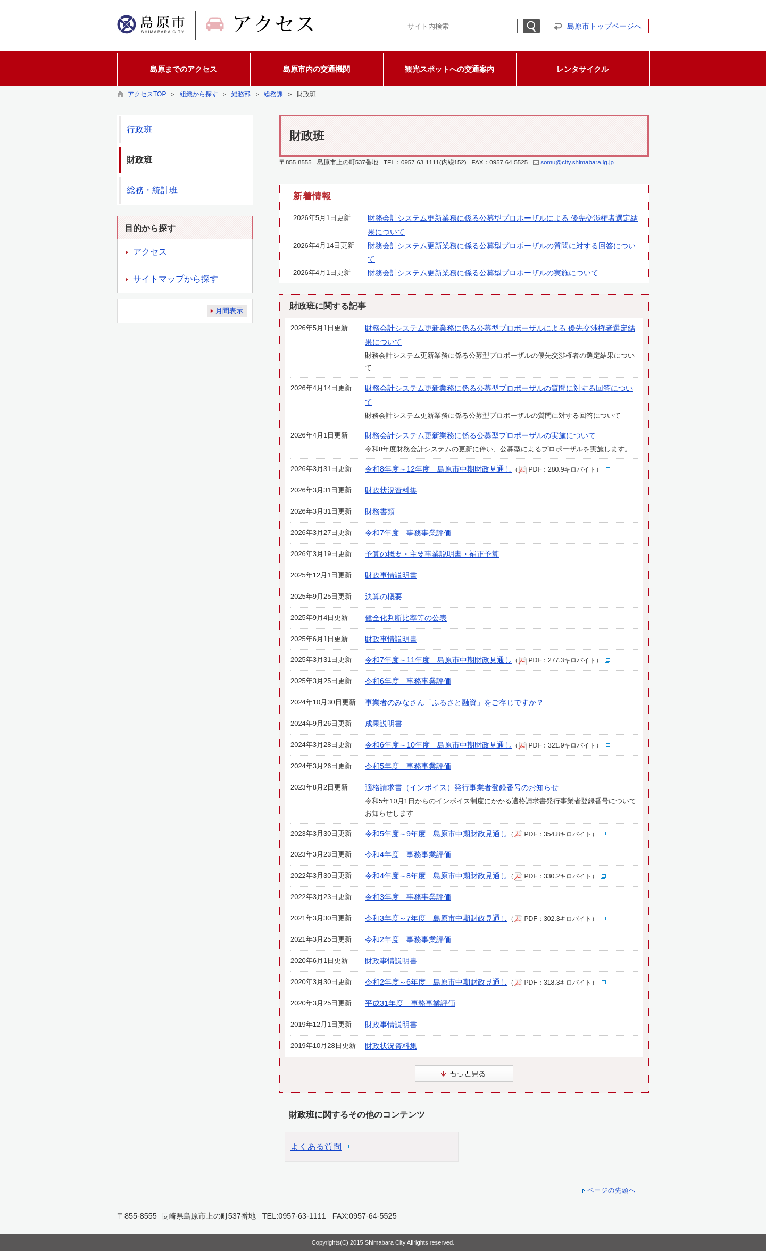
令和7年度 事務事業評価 (408, 532)
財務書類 (380, 511)
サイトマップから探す (175, 278)
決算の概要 (383, 596)
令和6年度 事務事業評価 (408, 681)
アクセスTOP (147, 94)
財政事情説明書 (391, 575)
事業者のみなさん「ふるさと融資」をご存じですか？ (454, 702)
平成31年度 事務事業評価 (410, 1003)
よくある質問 (316, 1146)
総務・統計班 (152, 190)
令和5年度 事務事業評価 (408, 766)
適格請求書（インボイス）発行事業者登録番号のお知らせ (462, 787)
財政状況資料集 (391, 490)
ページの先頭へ (611, 1190)
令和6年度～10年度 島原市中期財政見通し (438, 745)
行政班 (139, 129)
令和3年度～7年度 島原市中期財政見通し (436, 918)
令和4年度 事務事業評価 (408, 854)
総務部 (241, 94)
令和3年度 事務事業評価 (408, 897)
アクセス (150, 251)
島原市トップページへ (604, 26)
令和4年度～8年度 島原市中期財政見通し (436, 875)
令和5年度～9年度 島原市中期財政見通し (436, 833)
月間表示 (229, 311)
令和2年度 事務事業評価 (408, 939)
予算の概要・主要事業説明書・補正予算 (432, 554)
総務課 (273, 94)
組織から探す (199, 94)
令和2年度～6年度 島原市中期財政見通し (436, 982)
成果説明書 (383, 723)
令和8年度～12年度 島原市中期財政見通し (438, 469)
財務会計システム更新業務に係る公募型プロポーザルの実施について (483, 272)
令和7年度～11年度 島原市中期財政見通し (438, 660)
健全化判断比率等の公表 (406, 618)
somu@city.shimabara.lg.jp (577, 162)
